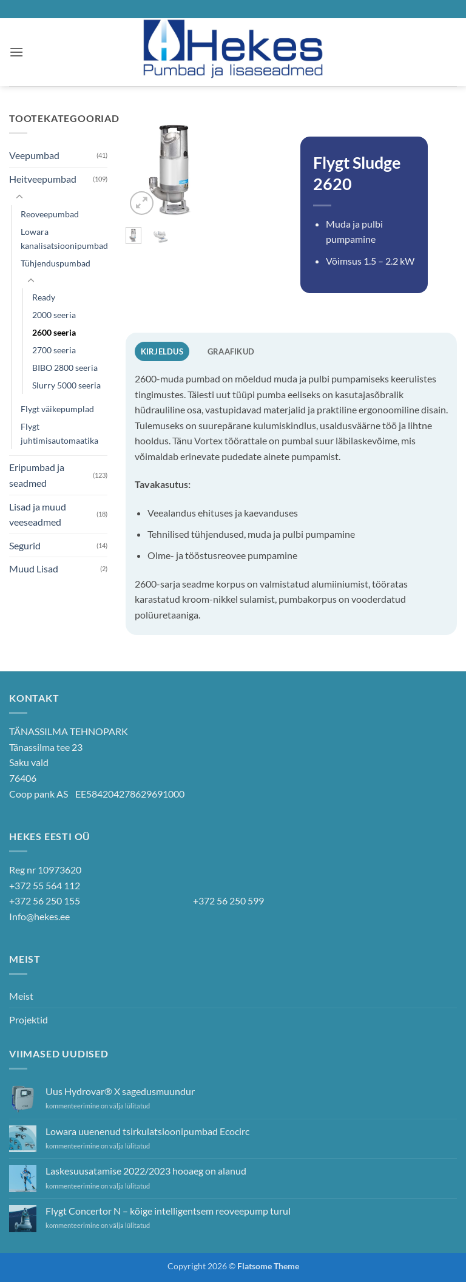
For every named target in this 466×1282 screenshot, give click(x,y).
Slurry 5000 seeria (66, 385)
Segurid (25, 545)
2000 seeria (54, 315)
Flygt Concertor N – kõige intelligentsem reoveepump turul (168, 1210)
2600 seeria (54, 332)
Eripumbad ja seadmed (36, 475)
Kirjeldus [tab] (162, 351)
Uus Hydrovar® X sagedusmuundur (120, 1091)
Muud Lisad (33, 568)
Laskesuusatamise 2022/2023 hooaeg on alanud (146, 1170)
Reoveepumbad (50, 214)
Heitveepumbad (42, 179)
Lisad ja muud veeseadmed (37, 514)
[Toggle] (19, 197)
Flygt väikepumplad (57, 409)
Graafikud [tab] (231, 351)
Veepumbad (34, 155)
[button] (16, 52)
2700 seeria (54, 350)
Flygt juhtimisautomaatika (59, 433)
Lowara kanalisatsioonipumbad (64, 238)
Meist (21, 996)
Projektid (28, 1019)
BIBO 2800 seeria (65, 367)
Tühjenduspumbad (55, 263)
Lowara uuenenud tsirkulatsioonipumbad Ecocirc (147, 1131)
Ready (43, 297)
